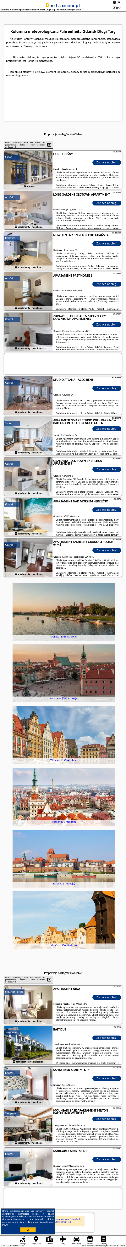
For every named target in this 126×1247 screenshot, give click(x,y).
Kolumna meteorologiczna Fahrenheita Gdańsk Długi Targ (63, 1220)
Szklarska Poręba (14, 991)
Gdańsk (9, 197)
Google (50, 1211)
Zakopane (10, 1113)
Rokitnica (10, 238)
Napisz (122, 1245)
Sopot (8, 157)
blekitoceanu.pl (63, 5)
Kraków (9, 1073)
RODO (5, 1224)
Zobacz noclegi (106, 162)
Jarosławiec (11, 1032)
